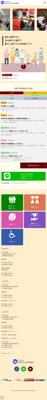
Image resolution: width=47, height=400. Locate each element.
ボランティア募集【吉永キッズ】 (12, 156)
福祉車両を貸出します (9, 78)
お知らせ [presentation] (35, 93)
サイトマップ (5, 353)
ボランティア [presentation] (35, 95)
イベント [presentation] (11, 95)
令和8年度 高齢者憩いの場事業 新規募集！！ (15, 118)
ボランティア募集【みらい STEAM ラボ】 (15, 131)
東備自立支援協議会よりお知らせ (12, 143)
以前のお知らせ (33, 166)
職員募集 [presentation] (35, 98)
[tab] (12, 92)
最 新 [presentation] (12, 93)
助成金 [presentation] (12, 98)
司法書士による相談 (7, 106)
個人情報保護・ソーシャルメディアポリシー (14, 183)
